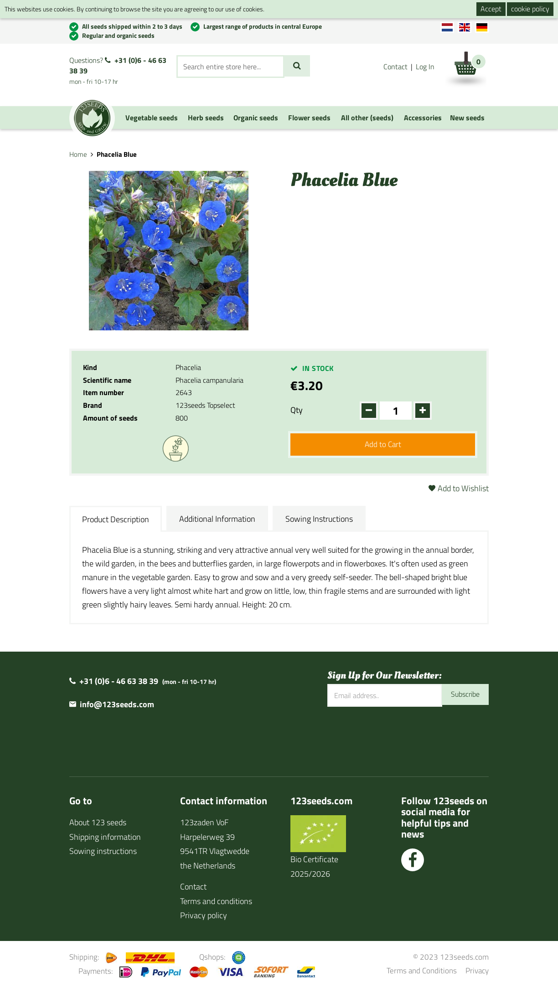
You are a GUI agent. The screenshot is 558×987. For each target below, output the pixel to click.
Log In (425, 66)
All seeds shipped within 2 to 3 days (132, 26)
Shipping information (105, 837)
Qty (296, 410)
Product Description (115, 519)
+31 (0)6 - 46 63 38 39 (117, 65)
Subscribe (463, 695)
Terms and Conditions (422, 970)
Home (78, 154)
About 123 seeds (97, 822)
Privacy (477, 970)
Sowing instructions (103, 851)
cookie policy (530, 8)
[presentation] (396, 736)
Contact (395, 66)
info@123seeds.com (117, 704)
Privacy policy (203, 915)
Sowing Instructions (319, 519)
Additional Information (217, 519)
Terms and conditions (216, 901)
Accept (490, 8)
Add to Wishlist (463, 488)
